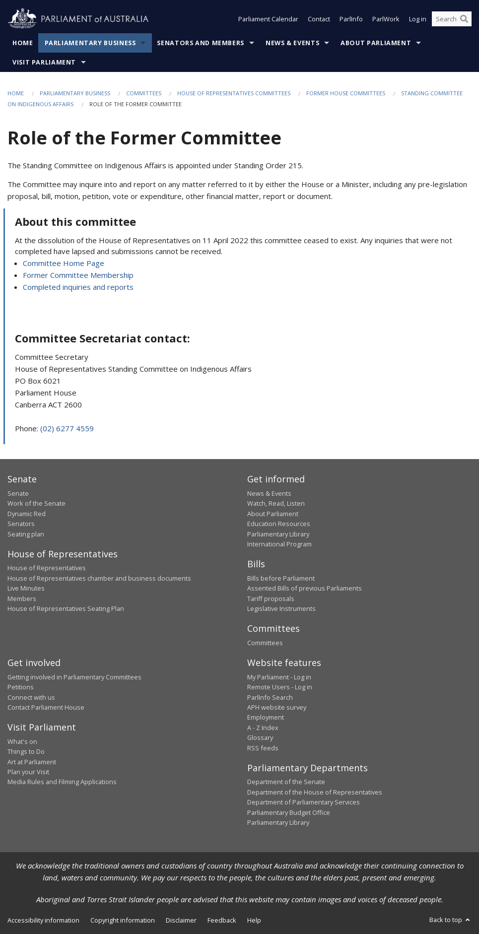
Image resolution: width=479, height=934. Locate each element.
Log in (417, 18)
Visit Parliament (44, 62)
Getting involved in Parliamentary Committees (74, 676)
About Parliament (376, 43)
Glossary (260, 737)
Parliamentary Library (278, 534)
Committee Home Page (63, 263)
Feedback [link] (221, 920)
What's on (22, 741)
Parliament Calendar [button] (268, 18)
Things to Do (26, 751)
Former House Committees (345, 93)
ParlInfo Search (270, 697)
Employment (265, 717)
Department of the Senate (286, 781)
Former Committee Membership (78, 275)
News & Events (292, 43)
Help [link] (254, 920)
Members (21, 598)
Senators (21, 523)
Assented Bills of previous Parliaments (304, 588)
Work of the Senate (36, 503)
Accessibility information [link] (43, 920)
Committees (143, 93)
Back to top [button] (450, 919)
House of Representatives (46, 567)
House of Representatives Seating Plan (65, 608)
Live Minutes (26, 588)
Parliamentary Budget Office (288, 812)
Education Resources (278, 523)
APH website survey (276, 707)
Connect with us (31, 697)
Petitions (20, 686)
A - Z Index (262, 727)
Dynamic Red (26, 513)
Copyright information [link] (122, 920)
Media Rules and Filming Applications (62, 781)
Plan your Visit (28, 771)
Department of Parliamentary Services (303, 802)
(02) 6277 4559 (67, 428)
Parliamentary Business (90, 43)
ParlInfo (351, 18)
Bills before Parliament (281, 578)
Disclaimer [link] (181, 920)
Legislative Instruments (281, 608)
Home (22, 43)
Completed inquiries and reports (78, 287)
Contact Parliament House (45, 707)
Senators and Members (200, 43)
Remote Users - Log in (279, 686)
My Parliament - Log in (279, 676)
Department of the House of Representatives (314, 792)
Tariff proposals (270, 598)
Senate (18, 493)
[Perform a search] (464, 18)
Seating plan (25, 534)
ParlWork (386, 18)
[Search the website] (452, 18)
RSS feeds (262, 747)
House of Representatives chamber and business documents (99, 578)
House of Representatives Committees (233, 93)
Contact (319, 18)
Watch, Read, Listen (276, 503)
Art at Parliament (31, 761)
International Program (279, 543)
